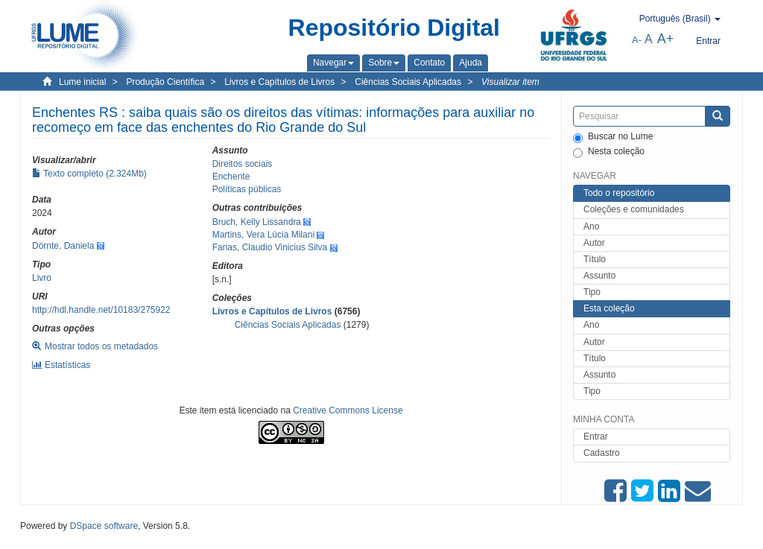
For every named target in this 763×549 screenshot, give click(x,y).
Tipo (592, 292)
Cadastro (601, 453)
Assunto (599, 275)
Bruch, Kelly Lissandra (256, 222)
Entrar (595, 436)
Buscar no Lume (613, 137)
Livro (41, 278)
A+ (665, 38)
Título (594, 259)
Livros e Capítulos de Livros (279, 82)
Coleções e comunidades (633, 209)
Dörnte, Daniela (63, 246)
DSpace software (104, 526)
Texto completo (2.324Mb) (89, 173)
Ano (591, 226)
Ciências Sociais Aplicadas (408, 82)
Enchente (231, 176)
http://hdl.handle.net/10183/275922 (101, 310)
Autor (594, 243)
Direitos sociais (242, 164)
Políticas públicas (247, 189)
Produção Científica (165, 82)
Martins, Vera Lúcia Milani (263, 234)
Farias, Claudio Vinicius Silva (270, 247)
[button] (333, 62)
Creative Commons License (347, 410)
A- (637, 39)
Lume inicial (82, 82)
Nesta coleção (609, 152)
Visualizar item (510, 82)
